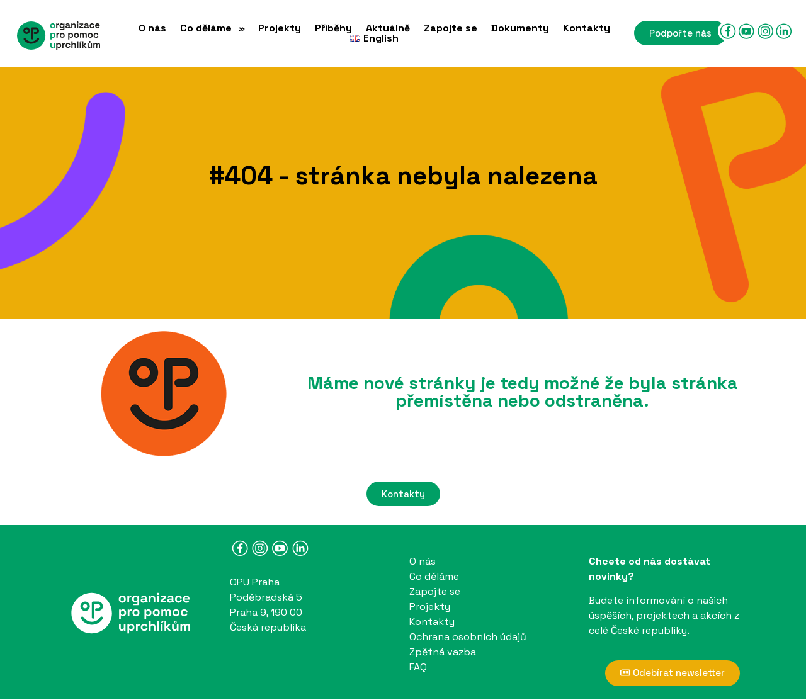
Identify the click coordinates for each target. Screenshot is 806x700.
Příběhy (333, 28)
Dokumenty (520, 28)
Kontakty (586, 28)
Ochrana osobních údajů (467, 636)
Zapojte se (450, 28)
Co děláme (212, 28)
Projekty (279, 28)
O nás (152, 28)
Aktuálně (388, 28)
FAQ (418, 667)
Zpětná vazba (442, 651)
